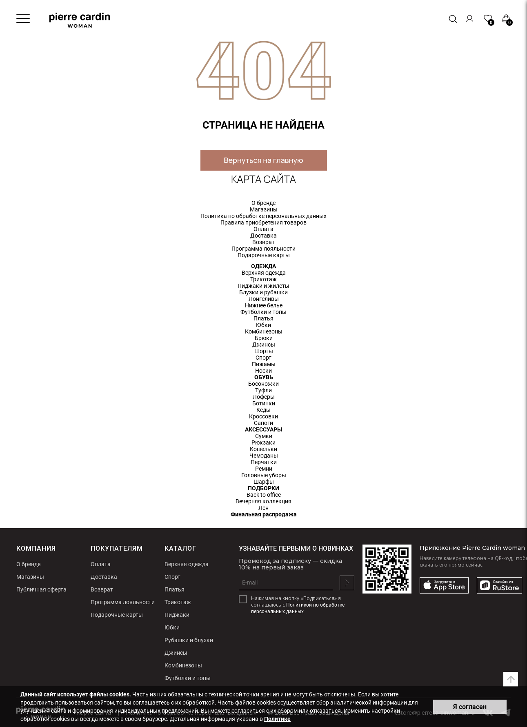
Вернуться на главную (263, 160)
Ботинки (263, 403)
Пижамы (264, 364)
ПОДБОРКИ (263, 488)
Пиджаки (177, 614)
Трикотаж (263, 279)
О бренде (263, 203)
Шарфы (263, 481)
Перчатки (264, 462)
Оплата (263, 229)
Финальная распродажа (264, 514)
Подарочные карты (264, 255)
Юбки (263, 325)
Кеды (263, 410)
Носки (263, 370)
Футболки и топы (263, 312)
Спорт (263, 357)
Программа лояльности (263, 248)
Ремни (263, 468)
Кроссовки (263, 416)
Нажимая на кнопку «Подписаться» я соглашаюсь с (298, 604)
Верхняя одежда (264, 272)
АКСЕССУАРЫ (263, 429)
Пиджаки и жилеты (263, 285)
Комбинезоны (263, 331)
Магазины (264, 209)
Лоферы (264, 397)
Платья (263, 318)
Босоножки (263, 383)
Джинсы (263, 344)
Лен (263, 508)
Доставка (263, 235)
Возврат (263, 242)
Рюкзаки (263, 442)
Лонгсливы (264, 299)
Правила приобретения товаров (263, 222)
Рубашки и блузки (189, 640)
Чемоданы (263, 455)
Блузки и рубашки (263, 292)
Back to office (264, 494)
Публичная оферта (41, 589)
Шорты (263, 351)
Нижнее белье (263, 305)
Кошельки (263, 449)
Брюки (264, 338)
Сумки (263, 436)
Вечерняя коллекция (263, 501)
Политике (277, 719)
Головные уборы (263, 475)
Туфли (263, 390)
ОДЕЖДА (263, 266)
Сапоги (263, 423)
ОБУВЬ (263, 377)
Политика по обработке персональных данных (263, 216)
